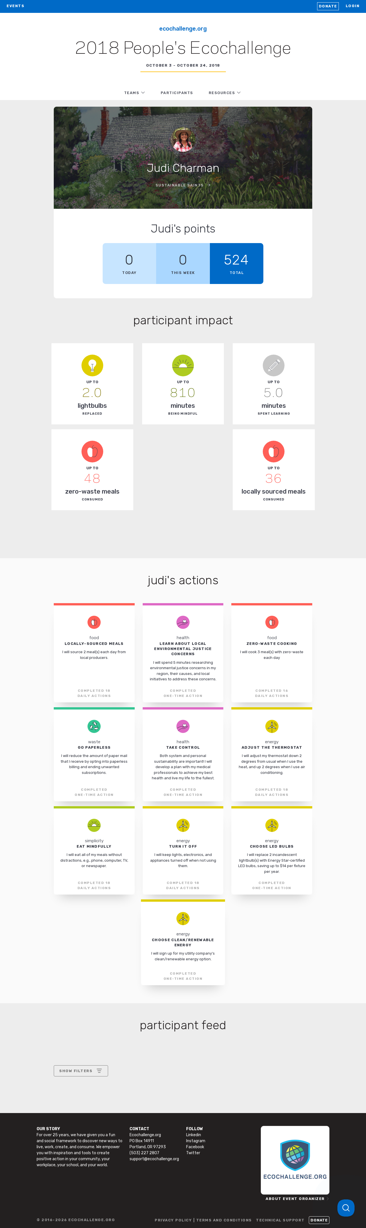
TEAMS (132, 93)
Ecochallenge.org (183, 28)
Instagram (195, 1140)
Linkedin (193, 1134)
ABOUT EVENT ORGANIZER (295, 1199)
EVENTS (15, 6)
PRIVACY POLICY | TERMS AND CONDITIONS (203, 1220)
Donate (328, 6)
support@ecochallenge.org (154, 1159)
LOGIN (353, 6)
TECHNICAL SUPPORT (280, 1220)
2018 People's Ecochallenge (183, 49)
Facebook (195, 1146)
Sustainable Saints (180, 185)
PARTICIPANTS (177, 93)
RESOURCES (222, 93)
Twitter (193, 1152)
